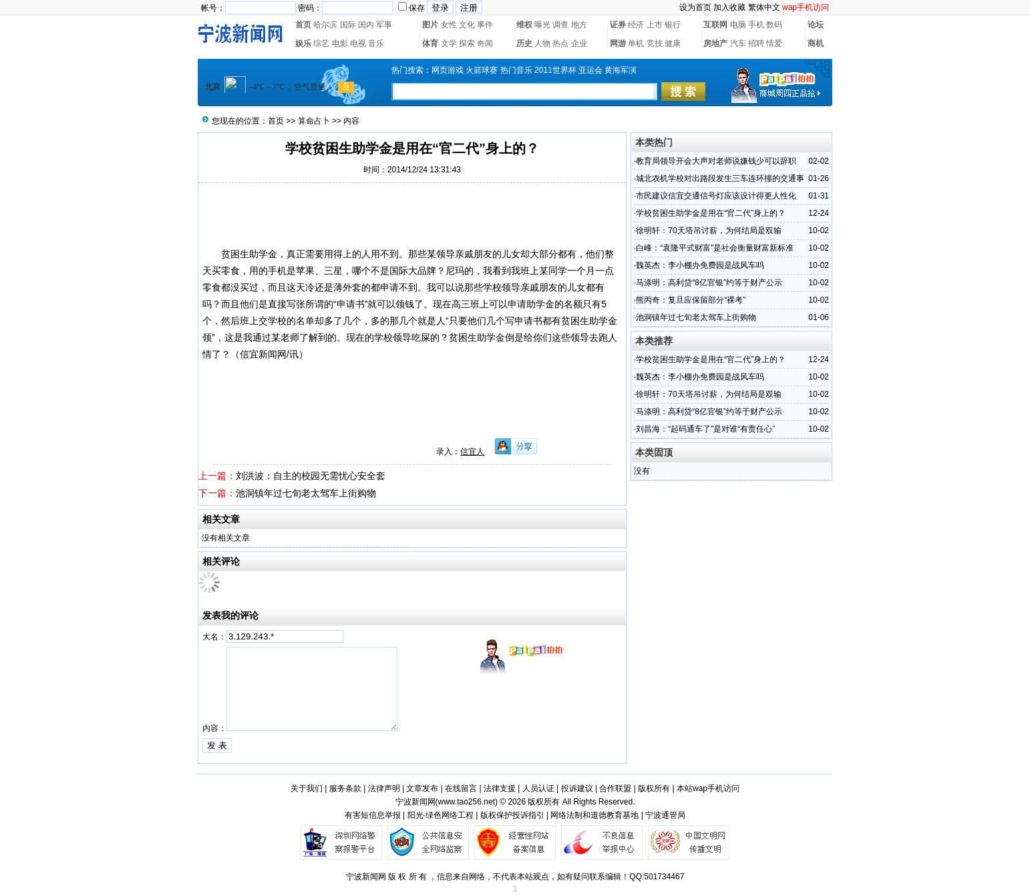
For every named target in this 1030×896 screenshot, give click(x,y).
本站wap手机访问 (708, 788)
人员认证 (538, 788)
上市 (655, 24)
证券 (618, 24)
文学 (449, 43)
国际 (348, 24)
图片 (430, 24)
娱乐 (303, 43)
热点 (560, 43)
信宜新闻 (258, 354)
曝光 (542, 24)
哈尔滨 (325, 24)
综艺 (321, 43)
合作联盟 (615, 788)
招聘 (756, 43)
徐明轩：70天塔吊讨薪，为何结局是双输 (708, 230)
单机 (636, 43)
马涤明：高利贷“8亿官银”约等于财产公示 (709, 282)
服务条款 (345, 788)
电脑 (738, 24)
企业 (579, 43)
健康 (673, 43)
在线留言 (461, 788)
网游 (618, 43)
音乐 (376, 43)
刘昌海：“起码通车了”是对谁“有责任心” (705, 429)
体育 (430, 43)
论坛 (816, 24)
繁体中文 (764, 7)
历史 (524, 43)
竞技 (655, 43)
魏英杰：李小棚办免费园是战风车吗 (700, 265)
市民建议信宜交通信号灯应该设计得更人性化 (716, 195)
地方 (579, 24)
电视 (358, 43)
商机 (816, 43)
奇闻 (485, 43)
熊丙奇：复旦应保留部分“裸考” (690, 300)
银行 (673, 24)
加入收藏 (729, 7)
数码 (774, 24)
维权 (524, 24)
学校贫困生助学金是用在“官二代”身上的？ (711, 213)
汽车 (738, 43)
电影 (340, 43)
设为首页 (695, 7)
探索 (467, 43)
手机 (756, 24)
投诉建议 (577, 788)
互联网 (715, 24)
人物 (542, 43)
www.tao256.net (466, 801)
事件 (485, 24)
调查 (560, 24)
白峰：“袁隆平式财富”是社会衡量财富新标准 (715, 248)
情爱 (774, 43)
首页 (303, 24)
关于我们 (307, 788)
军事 (384, 24)
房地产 (715, 43)
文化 (467, 24)
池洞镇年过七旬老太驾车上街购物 (306, 493)
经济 (636, 24)
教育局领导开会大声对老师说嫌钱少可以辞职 (716, 161)
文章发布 (422, 788)
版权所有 (654, 788)
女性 (449, 24)
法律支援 (500, 788)
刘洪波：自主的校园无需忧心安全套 (310, 475)
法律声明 (384, 788)
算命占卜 (314, 121)
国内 (366, 24)
